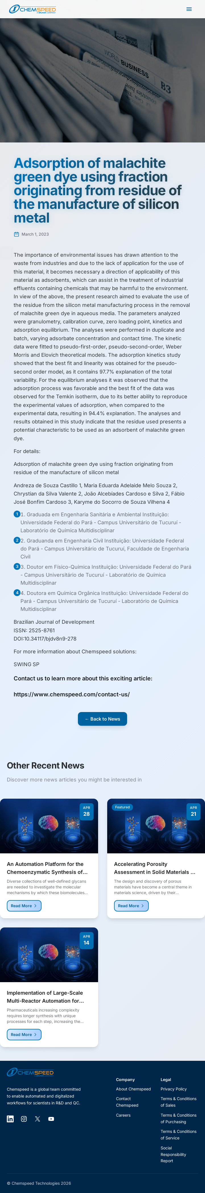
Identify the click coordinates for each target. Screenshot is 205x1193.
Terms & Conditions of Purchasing (178, 1118)
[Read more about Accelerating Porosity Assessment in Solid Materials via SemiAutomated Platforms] (156, 862)
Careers (123, 1115)
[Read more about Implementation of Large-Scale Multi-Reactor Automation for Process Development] (49, 991)
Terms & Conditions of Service (178, 1134)
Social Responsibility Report (173, 1154)
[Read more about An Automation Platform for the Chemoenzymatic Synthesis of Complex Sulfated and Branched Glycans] (49, 862)
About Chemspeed (133, 1088)
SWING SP (27, 664)
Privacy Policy (174, 1088)
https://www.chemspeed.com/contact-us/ (72, 694)
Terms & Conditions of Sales (178, 1102)
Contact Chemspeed (127, 1102)
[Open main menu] (189, 9)
